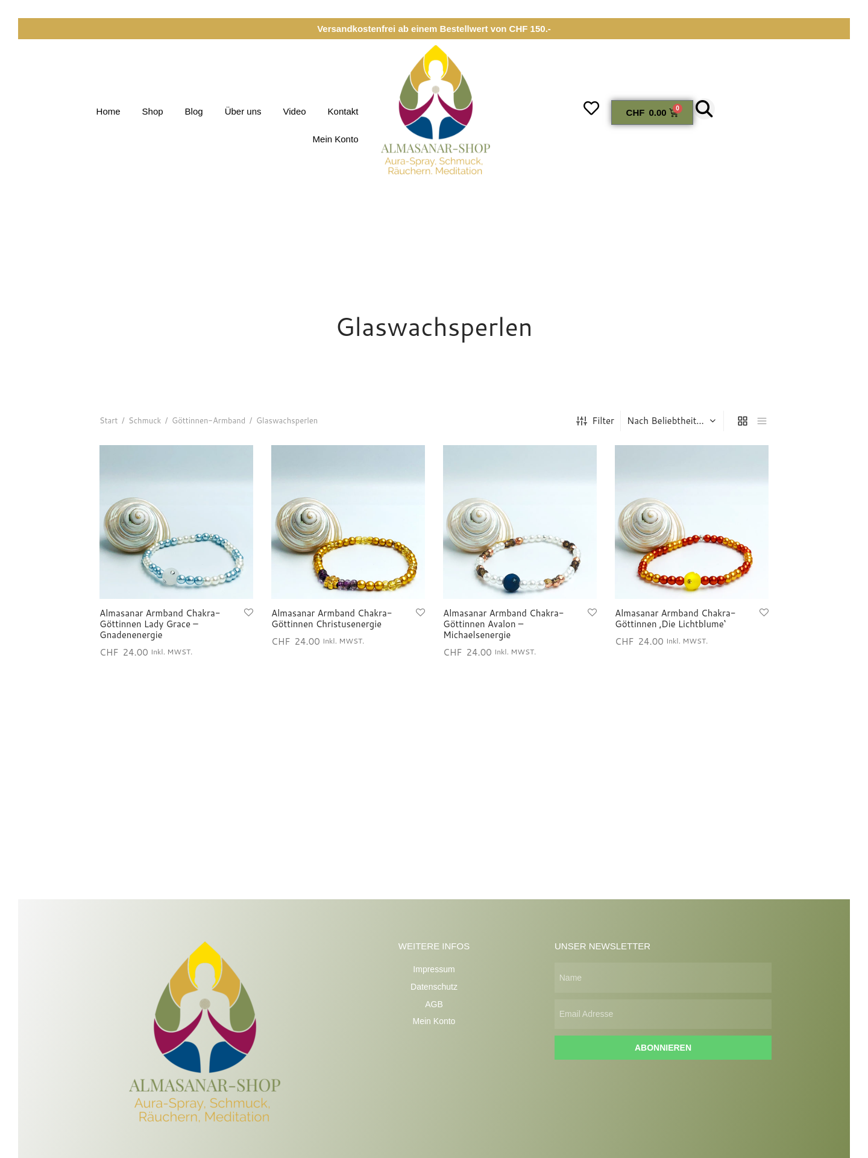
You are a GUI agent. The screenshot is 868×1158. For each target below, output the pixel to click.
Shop (152, 111)
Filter (595, 424)
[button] (704, 108)
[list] (762, 424)
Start (108, 424)
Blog (194, 111)
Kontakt (343, 111)
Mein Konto (336, 139)
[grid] (742, 424)
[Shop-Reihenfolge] (673, 424)
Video (294, 111)
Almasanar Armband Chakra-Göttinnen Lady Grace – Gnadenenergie (160, 627)
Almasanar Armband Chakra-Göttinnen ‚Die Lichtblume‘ (675, 621)
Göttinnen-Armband (208, 424)
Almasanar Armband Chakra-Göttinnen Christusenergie (331, 621)
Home (108, 111)
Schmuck (144, 424)
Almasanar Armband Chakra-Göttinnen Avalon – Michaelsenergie (503, 627)
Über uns (243, 111)
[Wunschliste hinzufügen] (248, 616)
